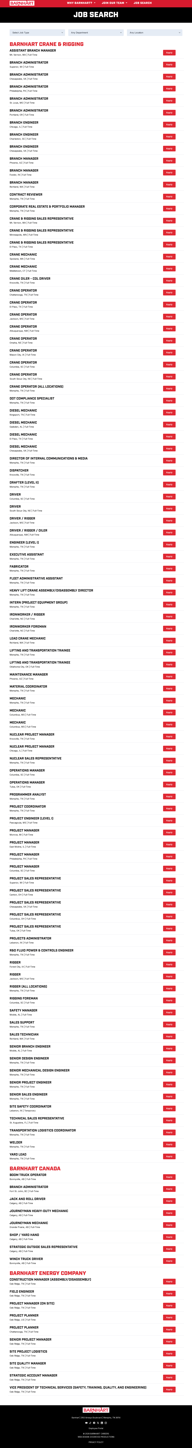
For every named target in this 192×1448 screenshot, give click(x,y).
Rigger (15, 962)
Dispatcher (19, 470)
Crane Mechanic (23, 255)
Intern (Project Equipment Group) (38, 602)
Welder (16, 1142)
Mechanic (18, 698)
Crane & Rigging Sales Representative (42, 219)
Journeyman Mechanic (29, 1223)
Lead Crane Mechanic (28, 638)
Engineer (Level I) (24, 542)
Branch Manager (24, 159)
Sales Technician (24, 1034)
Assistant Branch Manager (33, 51)
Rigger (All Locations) (28, 986)
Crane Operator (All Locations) (36, 387)
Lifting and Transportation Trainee (40, 650)
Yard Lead (18, 1154)
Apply (169, 52)
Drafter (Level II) (24, 482)
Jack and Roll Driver (27, 1199)
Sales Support (22, 1022)
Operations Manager (27, 770)
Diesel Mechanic (23, 410)
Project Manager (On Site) (32, 1303)
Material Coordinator (28, 687)
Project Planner (24, 1315)
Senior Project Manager (30, 1339)
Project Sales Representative (35, 878)
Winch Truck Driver (26, 1259)
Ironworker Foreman (28, 627)
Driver (15, 495)
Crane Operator (23, 290)
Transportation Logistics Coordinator (43, 1130)
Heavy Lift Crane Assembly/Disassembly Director (51, 590)
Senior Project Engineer (30, 1082)
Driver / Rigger (22, 518)
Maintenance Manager (29, 674)
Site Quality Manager (28, 1363)
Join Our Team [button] (113, 3)
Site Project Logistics (28, 1352)
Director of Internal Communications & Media (49, 458)
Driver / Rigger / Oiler (28, 530)
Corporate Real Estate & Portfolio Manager (47, 207)
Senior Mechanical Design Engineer (40, 1070)
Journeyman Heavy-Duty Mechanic (39, 1211)
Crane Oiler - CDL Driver (30, 279)
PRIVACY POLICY (96, 1442)
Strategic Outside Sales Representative (44, 1247)
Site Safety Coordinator (30, 1106)
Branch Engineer (24, 123)
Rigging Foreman (24, 998)
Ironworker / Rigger (27, 614)
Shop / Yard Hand (24, 1235)
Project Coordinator (28, 807)
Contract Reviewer (26, 195)
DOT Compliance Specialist (32, 398)
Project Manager (24, 830)
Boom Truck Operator (28, 1175)
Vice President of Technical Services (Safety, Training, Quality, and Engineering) (78, 1387)
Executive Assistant (27, 555)
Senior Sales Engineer (28, 1094)
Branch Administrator (29, 63)
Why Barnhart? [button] (80, 3)
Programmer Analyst (28, 794)
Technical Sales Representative (37, 1118)
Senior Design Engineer (29, 1058)
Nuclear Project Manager (32, 734)
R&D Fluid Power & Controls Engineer (41, 950)
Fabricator (19, 567)
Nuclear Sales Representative (35, 758)
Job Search (143, 3)
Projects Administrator (30, 938)
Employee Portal (96, 1428)
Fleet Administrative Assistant (36, 578)
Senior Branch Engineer (30, 1046)
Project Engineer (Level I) (31, 818)
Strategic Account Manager (33, 1375)
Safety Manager (23, 1010)
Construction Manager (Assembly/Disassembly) (50, 1280)
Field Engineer (22, 1292)
